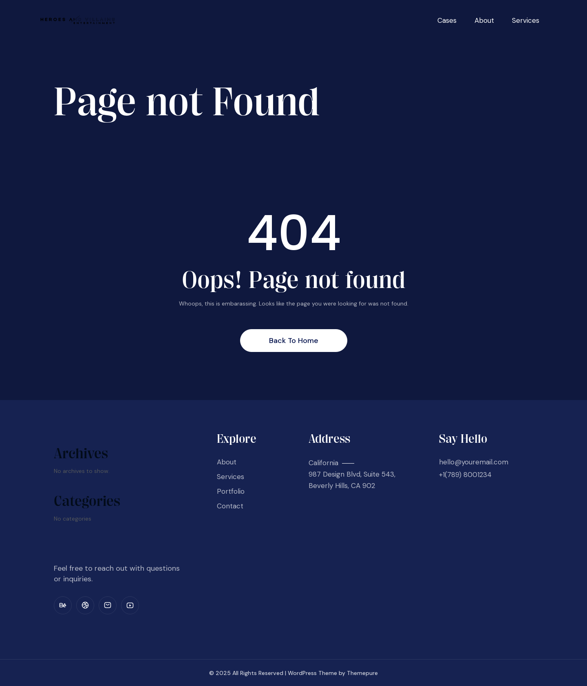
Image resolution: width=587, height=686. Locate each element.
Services (525, 20)
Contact (230, 505)
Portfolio (231, 491)
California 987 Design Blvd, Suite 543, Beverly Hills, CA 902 (352, 474)
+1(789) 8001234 (465, 474)
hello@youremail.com (473, 461)
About (484, 20)
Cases (447, 20)
